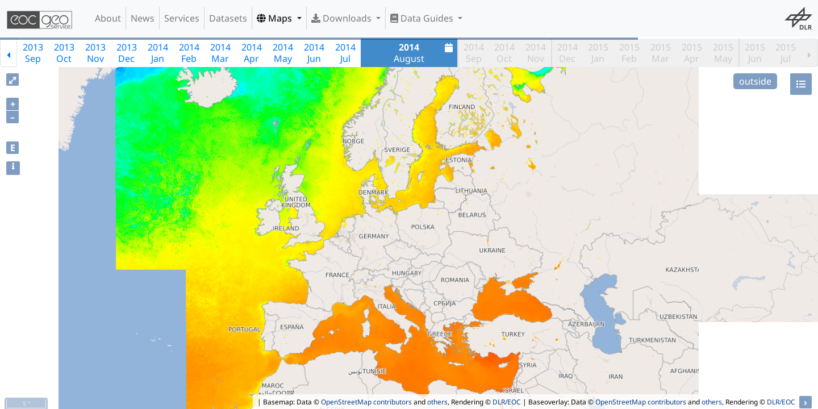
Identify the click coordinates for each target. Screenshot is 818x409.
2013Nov (95, 53)
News (143, 18)
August (425, 53)
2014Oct (504, 53)
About (108, 18)
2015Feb (629, 53)
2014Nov (535, 53)
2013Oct (64, 53)
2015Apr (692, 53)
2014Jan (158, 53)
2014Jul (345, 53)
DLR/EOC (507, 402)
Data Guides (423, 18)
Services (181, 18)
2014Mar (220, 53)
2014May (283, 53)
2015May (723, 53)
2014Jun (314, 53)
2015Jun (755, 53)
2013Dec (126, 53)
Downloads (342, 18)
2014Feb (189, 53)
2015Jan (598, 53)
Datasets (228, 18)
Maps (275, 18)
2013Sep (33, 53)
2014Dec (567, 53)
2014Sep (474, 53)
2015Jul (785, 53)
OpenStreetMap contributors (366, 402)
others (437, 402)
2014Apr (251, 53)
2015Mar (660, 53)
